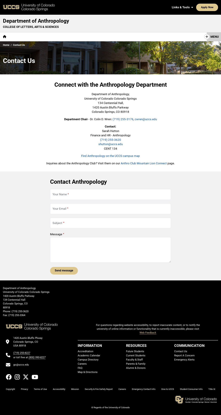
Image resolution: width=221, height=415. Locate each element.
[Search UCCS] (214, 7)
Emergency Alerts (184, 359)
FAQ (80, 368)
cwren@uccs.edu (146, 119)
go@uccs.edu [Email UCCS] (21, 364)
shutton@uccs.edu (110, 144)
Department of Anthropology (36, 21)
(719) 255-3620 (110, 140)
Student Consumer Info (191, 389)
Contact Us (104, 36)
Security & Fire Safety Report (99, 389)
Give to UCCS (167, 389)
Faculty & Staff (134, 359)
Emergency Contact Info (143, 389)
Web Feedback (148, 332)
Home (6, 45)
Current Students (135, 355)
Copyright (10, 389)
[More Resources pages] (66, 36)
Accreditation (85, 351)
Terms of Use (40, 389)
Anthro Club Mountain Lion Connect (144, 163)
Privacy (24, 389)
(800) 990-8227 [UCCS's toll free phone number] (37, 357)
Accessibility (59, 389)
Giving (86, 36)
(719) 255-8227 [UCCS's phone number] (21, 352)
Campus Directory (88, 359)
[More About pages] (18, 36)
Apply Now (196, 7)
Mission (75, 389)
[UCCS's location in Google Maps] (29, 342)
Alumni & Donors (136, 368)
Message (56, 234)
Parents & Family (135, 364)
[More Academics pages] (41, 36)
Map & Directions (88, 372)
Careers (82, 364)
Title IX (211, 389)
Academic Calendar (89, 355)
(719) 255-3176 (123, 119)
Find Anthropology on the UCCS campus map (110, 156)
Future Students (135, 351)
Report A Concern (184, 355)
